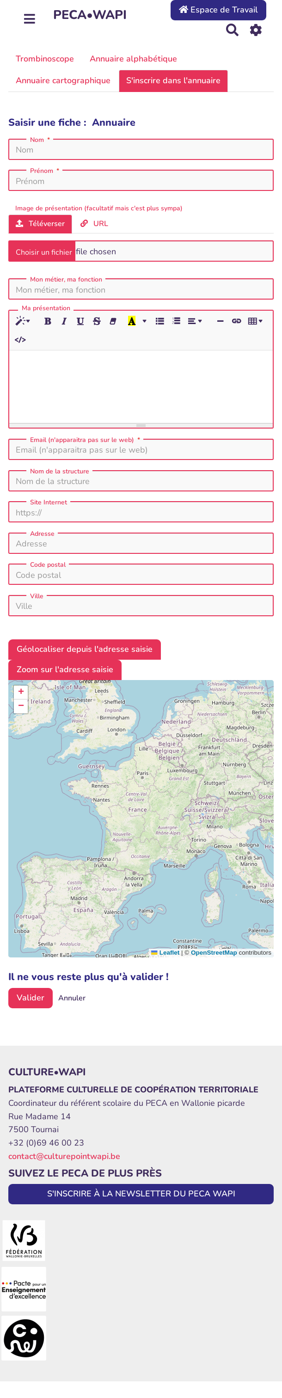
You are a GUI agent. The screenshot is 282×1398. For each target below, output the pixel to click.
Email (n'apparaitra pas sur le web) (86, 440)
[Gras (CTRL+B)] (48, 321)
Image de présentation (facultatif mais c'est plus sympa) (99, 208)
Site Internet (48, 502)
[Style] (24, 321)
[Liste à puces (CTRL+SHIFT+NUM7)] (159, 321)
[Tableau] (257, 321)
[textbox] (141, 385)
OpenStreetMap (214, 952)
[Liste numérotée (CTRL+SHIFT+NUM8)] (175, 321)
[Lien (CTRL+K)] (236, 321)
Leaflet (165, 952)
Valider (30, 997)
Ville (36, 596)
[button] (21, 692)
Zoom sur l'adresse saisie (65, 669)
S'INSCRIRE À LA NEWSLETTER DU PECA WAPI (141, 1193)
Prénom (45, 171)
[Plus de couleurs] (144, 321)
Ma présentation (46, 309)
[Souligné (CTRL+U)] (80, 321)
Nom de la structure (59, 471)
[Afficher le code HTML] (20, 339)
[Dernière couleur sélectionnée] (131, 321)
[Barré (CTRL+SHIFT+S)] (96, 321)
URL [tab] (94, 224)
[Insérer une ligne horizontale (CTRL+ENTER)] (220, 321)
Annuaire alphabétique (133, 58)
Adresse (42, 534)
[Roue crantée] (255, 29)
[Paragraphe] (196, 321)
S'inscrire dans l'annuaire (173, 80)
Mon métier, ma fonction (66, 279)
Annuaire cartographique (63, 80)
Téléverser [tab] (40, 224)
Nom (41, 140)
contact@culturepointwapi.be (64, 1156)
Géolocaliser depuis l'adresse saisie (85, 649)
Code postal (48, 565)
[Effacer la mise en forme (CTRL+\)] (112, 321)
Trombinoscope (45, 58)
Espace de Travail (218, 9)
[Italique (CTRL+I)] (64, 321)
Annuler (72, 998)
